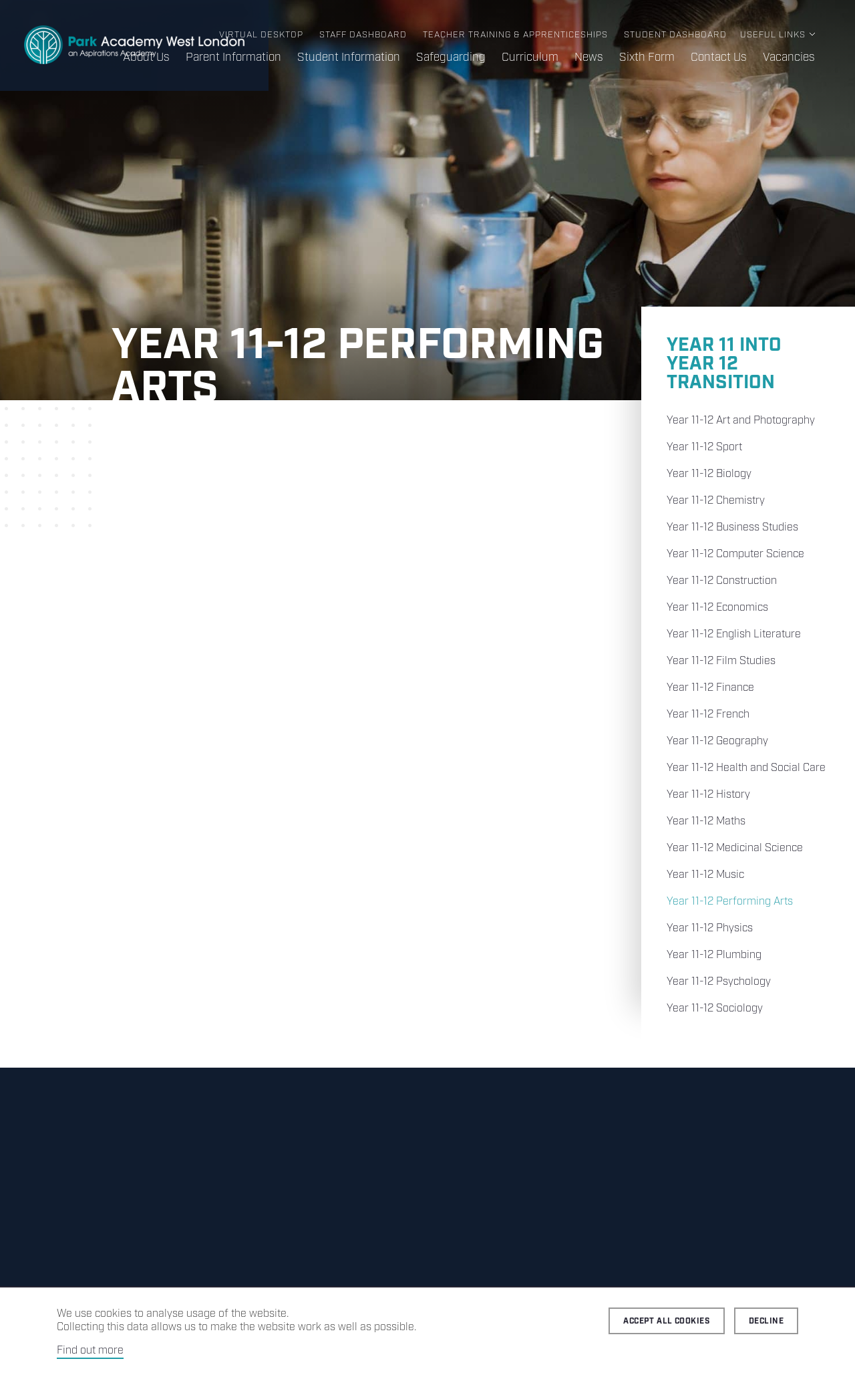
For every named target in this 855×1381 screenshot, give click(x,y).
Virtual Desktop (261, 35)
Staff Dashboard (363, 35)
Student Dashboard (675, 35)
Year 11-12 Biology (709, 474)
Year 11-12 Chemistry (716, 501)
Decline (766, 1321)
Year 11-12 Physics (710, 928)
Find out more (90, 1351)
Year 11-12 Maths (706, 821)
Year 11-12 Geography (717, 741)
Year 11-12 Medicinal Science (735, 848)
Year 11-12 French (708, 715)
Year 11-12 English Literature (734, 634)
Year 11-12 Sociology (715, 1009)
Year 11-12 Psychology (719, 982)
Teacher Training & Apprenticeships (515, 35)
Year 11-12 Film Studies (721, 661)
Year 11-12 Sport (704, 447)
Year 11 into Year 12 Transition (724, 364)
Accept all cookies (666, 1321)
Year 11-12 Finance (710, 688)
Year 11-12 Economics (717, 608)
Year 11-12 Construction (722, 581)
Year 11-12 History (708, 795)
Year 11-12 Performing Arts (730, 902)
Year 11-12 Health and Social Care (746, 768)
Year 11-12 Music (705, 875)
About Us (146, 57)
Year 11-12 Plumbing (714, 955)
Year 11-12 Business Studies (732, 527)
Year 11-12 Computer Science (735, 554)
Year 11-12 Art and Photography (741, 421)
